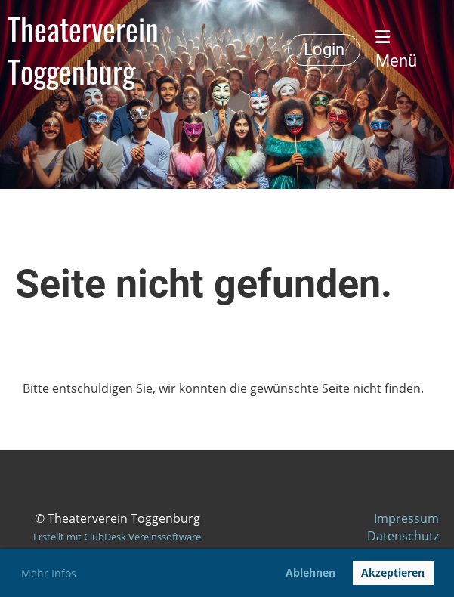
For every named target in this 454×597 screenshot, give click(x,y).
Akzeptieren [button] (393, 572)
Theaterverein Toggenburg (83, 50)
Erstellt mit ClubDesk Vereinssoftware (117, 536)
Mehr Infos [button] (48, 573)
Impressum (406, 518)
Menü (396, 49)
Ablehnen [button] (310, 572)
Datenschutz (403, 535)
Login (324, 49)
